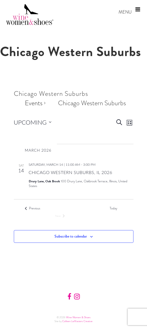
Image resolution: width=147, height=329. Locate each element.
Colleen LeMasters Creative (77, 321)
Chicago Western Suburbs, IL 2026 (70, 172)
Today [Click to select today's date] (113, 208)
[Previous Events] (32, 208)
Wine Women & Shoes (78, 317)
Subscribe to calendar (70, 236)
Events (34, 103)
